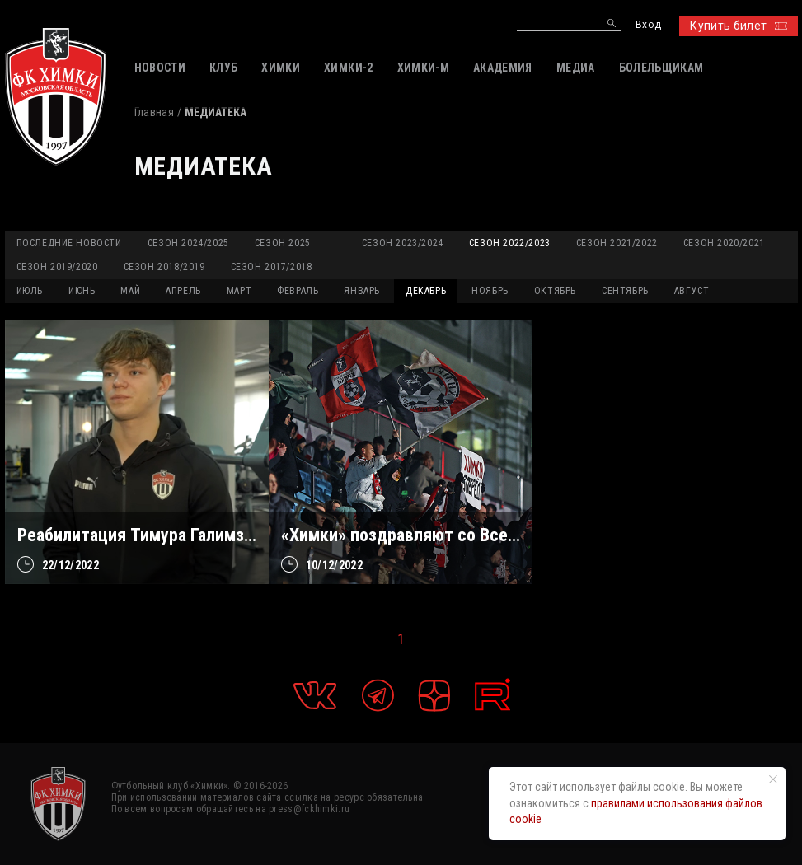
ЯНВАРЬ (362, 291)
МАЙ (130, 291)
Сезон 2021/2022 (617, 243)
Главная (154, 112)
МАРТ (239, 291)
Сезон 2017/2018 (271, 267)
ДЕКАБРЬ (426, 291)
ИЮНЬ (81, 291)
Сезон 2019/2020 (57, 267)
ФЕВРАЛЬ (297, 291)
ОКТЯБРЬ (555, 291)
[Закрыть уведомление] (773, 779)
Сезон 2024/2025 (188, 243)
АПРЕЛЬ (183, 291)
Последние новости (69, 243)
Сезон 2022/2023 (510, 243)
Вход (648, 25)
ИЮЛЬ (29, 291)
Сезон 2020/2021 (724, 243)
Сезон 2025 (283, 243)
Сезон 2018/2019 (164, 267)
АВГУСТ (692, 291)
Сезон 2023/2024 (402, 243)
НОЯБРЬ (490, 291)
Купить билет (738, 25)
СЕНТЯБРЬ (625, 291)
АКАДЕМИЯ (502, 67)
